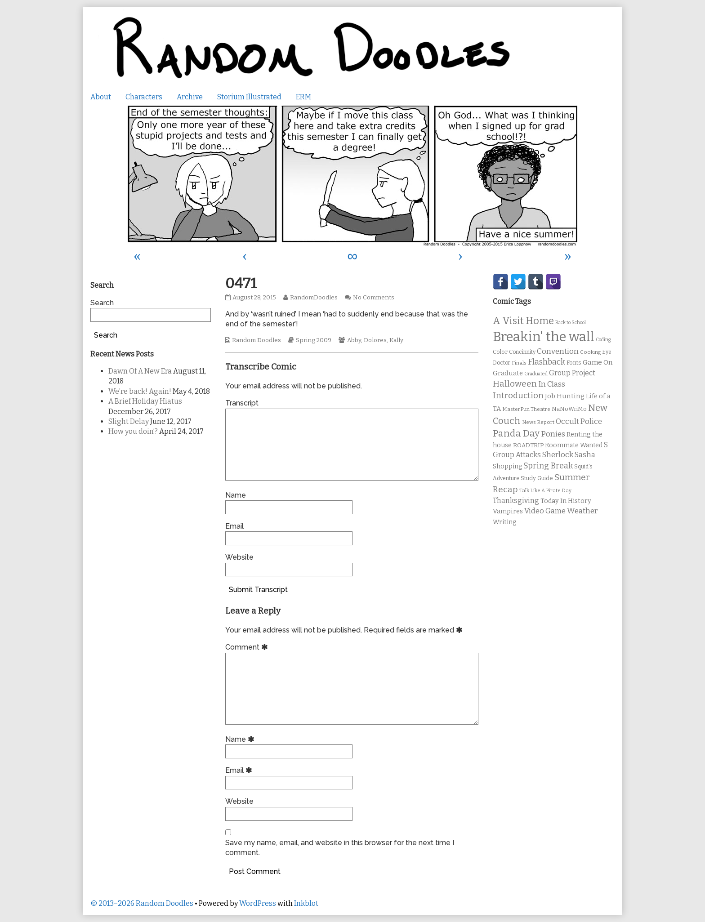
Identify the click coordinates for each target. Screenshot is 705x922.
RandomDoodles (314, 297)
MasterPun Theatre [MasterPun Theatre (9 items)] (526, 409)
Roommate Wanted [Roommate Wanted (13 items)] (573, 445)
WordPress (257, 903)
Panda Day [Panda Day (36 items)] (516, 433)
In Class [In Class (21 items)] (551, 384)
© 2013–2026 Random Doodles (141, 903)
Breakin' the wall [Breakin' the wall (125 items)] (543, 337)
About (100, 97)
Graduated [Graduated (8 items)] (536, 374)
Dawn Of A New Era (140, 371)
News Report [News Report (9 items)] (538, 422)
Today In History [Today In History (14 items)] (565, 501)
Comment (248, 647)
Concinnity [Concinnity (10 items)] (522, 352)
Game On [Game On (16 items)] (598, 362)
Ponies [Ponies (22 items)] (553, 434)
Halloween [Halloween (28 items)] (515, 384)
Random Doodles (256, 340)
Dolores (375, 340)
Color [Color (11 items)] (500, 351)
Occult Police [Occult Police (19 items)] (579, 421)
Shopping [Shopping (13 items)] (507, 466)
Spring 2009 (313, 340)
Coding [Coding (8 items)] (603, 340)
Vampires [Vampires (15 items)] (508, 511)
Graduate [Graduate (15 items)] (508, 373)
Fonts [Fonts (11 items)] (574, 362)
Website (239, 557)
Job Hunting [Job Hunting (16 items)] (565, 396)
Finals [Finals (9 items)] (519, 363)
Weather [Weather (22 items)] (582, 511)
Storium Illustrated (249, 97)
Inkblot (306, 903)
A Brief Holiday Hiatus (145, 401)
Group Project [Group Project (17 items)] (572, 373)
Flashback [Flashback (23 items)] (546, 362)
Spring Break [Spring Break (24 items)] (548, 466)
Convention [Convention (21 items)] (558, 351)
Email (234, 526)
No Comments (373, 297)
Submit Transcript (258, 589)
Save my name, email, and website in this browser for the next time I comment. (339, 847)
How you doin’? (133, 431)
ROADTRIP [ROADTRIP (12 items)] (528, 445)
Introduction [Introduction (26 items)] (518, 396)
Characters (143, 97)
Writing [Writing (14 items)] (505, 522)
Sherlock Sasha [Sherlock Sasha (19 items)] (568, 454)
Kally (396, 340)
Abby (354, 340)
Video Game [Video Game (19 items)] (545, 511)
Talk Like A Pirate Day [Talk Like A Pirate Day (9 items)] (545, 490)
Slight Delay (128, 421)
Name (235, 495)
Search (102, 302)
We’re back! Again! (139, 391)
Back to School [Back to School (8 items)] (570, 322)
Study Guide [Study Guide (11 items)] (537, 478)
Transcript (242, 403)
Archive (190, 97)
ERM (303, 97)
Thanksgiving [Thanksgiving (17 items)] (516, 500)
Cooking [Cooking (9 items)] (590, 352)
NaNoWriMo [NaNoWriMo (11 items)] (569, 408)
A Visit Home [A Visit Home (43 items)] (523, 321)
